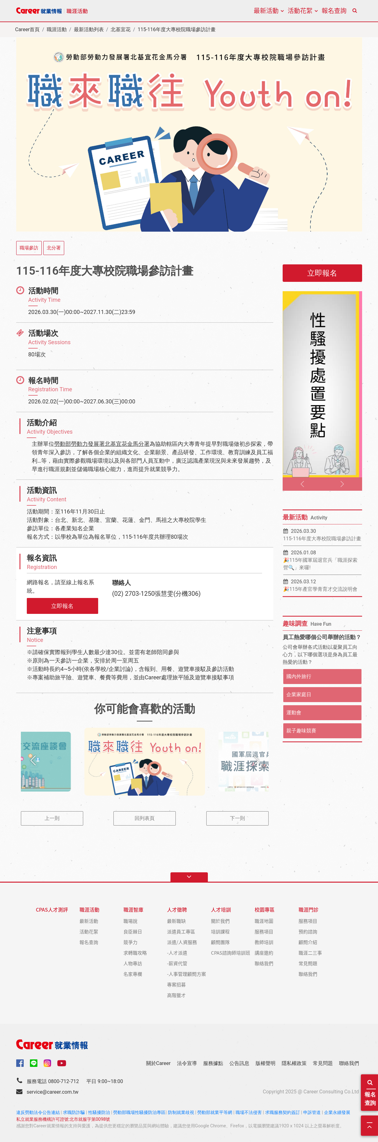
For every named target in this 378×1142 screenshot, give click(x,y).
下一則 (237, 818)
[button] (33, 760)
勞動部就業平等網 (214, 1112)
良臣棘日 (132, 931)
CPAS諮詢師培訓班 (230, 952)
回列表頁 (145, 818)
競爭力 (130, 942)
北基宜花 (121, 29)
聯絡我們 (264, 963)
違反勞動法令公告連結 (38, 1112)
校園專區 (265, 909)
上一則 (52, 818)
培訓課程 (220, 931)
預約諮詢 (308, 931)
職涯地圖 (264, 921)
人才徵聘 (177, 909)
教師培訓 (264, 942)
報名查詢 (371, 1093)
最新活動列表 (89, 29)
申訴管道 (312, 1112)
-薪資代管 (177, 963)
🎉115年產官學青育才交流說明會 (320, 589)
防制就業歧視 (181, 1112)
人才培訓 (221, 909)
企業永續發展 (337, 1112)
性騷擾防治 (99, 1112)
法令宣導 (187, 1063)
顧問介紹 (308, 942)
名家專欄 (132, 974)
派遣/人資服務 (182, 942)
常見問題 (308, 963)
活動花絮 (300, 10)
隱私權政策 (294, 1063)
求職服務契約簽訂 (282, 1112)
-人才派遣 (177, 952)
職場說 (130, 921)
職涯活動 (57, 29)
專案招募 (176, 984)
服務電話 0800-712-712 (53, 1081)
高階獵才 (176, 995)
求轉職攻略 (135, 952)
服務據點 (213, 1063)
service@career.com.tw (52, 1092)
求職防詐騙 (74, 1112)
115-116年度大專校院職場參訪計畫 (322, 539)
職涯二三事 (310, 952)
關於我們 (220, 921)
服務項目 (264, 931)
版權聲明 (265, 1063)
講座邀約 (264, 952)
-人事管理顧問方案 (186, 974)
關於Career (158, 1063)
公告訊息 (239, 1063)
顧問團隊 (220, 942)
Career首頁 (27, 29)
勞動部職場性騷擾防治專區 (139, 1112)
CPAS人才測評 (52, 909)
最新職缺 (176, 921)
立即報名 (62, 606)
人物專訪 (132, 963)
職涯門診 (308, 909)
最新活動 (266, 10)
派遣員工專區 (181, 931)
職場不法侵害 (249, 1112)
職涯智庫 (133, 909)
